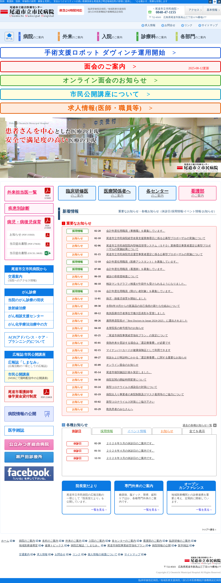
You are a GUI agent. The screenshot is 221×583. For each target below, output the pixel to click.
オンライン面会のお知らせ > (110, 80)
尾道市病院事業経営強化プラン (126, 545)
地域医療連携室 (28, 545)
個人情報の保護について (102, 554)
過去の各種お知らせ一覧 (197, 425)
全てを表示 (197, 431)
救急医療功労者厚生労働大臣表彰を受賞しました (135, 313)
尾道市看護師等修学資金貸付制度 (30, 394)
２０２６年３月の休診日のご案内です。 (130, 458)
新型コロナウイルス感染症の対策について (131, 387)
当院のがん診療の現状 (26, 300)
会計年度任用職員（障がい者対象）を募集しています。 (139, 291)
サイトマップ (210, 25)
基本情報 (212, 9)
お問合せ (170, 25)
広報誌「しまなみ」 (29, 364)
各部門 (193, 36)
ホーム (9, 36)
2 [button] (110, 170)
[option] (110, 148)
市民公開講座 (29, 376)
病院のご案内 (27, 540)
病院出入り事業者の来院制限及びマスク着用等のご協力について (145, 394)
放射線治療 (17, 308)
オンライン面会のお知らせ (122, 364)
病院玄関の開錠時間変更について (126, 379)
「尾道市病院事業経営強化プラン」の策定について (137, 335)
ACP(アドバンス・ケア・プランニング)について (28, 339)
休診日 (76, 431)
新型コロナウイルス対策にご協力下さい (130, 401)
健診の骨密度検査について (122, 276)
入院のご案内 (97, 540)
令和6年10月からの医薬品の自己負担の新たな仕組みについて (143, 305)
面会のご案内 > (146, 67)
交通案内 (29, 278)
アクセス (194, 9)
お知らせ (167, 431)
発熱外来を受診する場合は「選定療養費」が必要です (138, 342)
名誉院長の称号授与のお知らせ (125, 328)
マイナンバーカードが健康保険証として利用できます (138, 350)
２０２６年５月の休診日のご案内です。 (130, 443)
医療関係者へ (117, 193)
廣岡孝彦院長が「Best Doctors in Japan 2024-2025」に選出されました (147, 320)
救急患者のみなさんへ (119, 409)
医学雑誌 (16, 430)
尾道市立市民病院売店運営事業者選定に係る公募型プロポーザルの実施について (154, 254)
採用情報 (106, 431)
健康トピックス (54, 545)
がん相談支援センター (26, 316)
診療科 (154, 36)
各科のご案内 (50, 540)
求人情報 (150, 25)
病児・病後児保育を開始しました (126, 298)
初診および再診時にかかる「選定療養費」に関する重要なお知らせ (146, 357)
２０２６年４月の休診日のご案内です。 (130, 450)
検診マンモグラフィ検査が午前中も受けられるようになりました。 (146, 283)
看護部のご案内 (152, 540)
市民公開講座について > (110, 94)
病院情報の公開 (22, 414)
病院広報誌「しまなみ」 (85, 545)
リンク (188, 25)
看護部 (197, 193)
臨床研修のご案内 (179, 540)
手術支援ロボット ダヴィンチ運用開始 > (110, 52)
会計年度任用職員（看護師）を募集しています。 (135, 269)
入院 (112, 36)
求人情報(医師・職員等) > (110, 108)
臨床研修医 (77, 193)
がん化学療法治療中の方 (27, 324)
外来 (73, 36)
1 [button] (104, 170)
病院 (33, 36)
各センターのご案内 (124, 540)
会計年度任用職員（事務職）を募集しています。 (135, 230)
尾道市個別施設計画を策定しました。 (129, 372)
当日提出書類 (25, 243)
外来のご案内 (73, 540)
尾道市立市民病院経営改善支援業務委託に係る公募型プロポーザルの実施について (155, 238)
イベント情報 (136, 431)
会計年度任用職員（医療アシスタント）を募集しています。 (142, 261)
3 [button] (117, 170)
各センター (157, 193)
